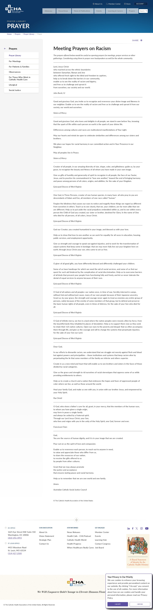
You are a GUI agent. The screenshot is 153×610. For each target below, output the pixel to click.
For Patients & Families (19, 66)
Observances (15, 72)
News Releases (73, 532)
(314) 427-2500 (15, 553)
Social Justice (15, 90)
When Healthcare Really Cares (80, 547)
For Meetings (15, 61)
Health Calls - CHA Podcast (79, 536)
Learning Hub (101, 540)
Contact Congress (102, 543)
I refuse (140, 604)
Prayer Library (29, 34)
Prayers (17, 34)
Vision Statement (46, 536)
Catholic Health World (76, 540)
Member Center (102, 532)
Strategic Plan (45, 540)
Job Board (99, 547)
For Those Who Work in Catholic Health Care (19, 78)
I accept (118, 604)
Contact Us (44, 543)
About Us (43, 532)
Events (98, 536)
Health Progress (74, 543)
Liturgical (13, 84)
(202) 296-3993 (15, 538)
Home (9, 34)
